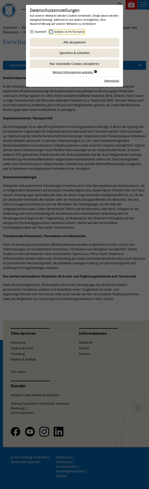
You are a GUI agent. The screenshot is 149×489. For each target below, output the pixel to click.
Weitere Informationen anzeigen (75, 72)
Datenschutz (111, 81)
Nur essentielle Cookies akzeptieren (74, 64)
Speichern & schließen (74, 53)
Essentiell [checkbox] (40, 32)
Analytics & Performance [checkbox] (69, 32)
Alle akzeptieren (74, 42)
